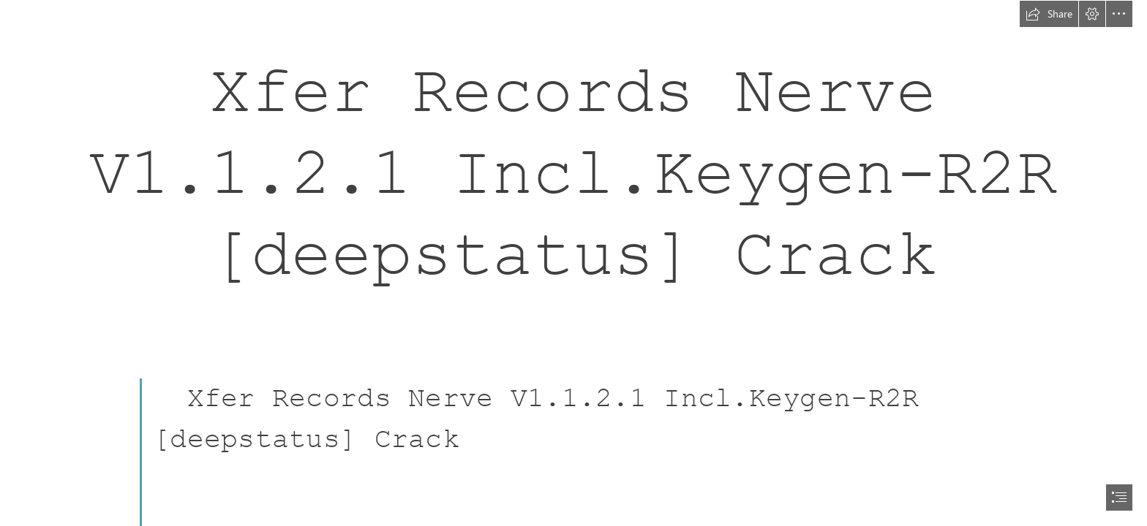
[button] (1049, 14)
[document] (573, 263)
